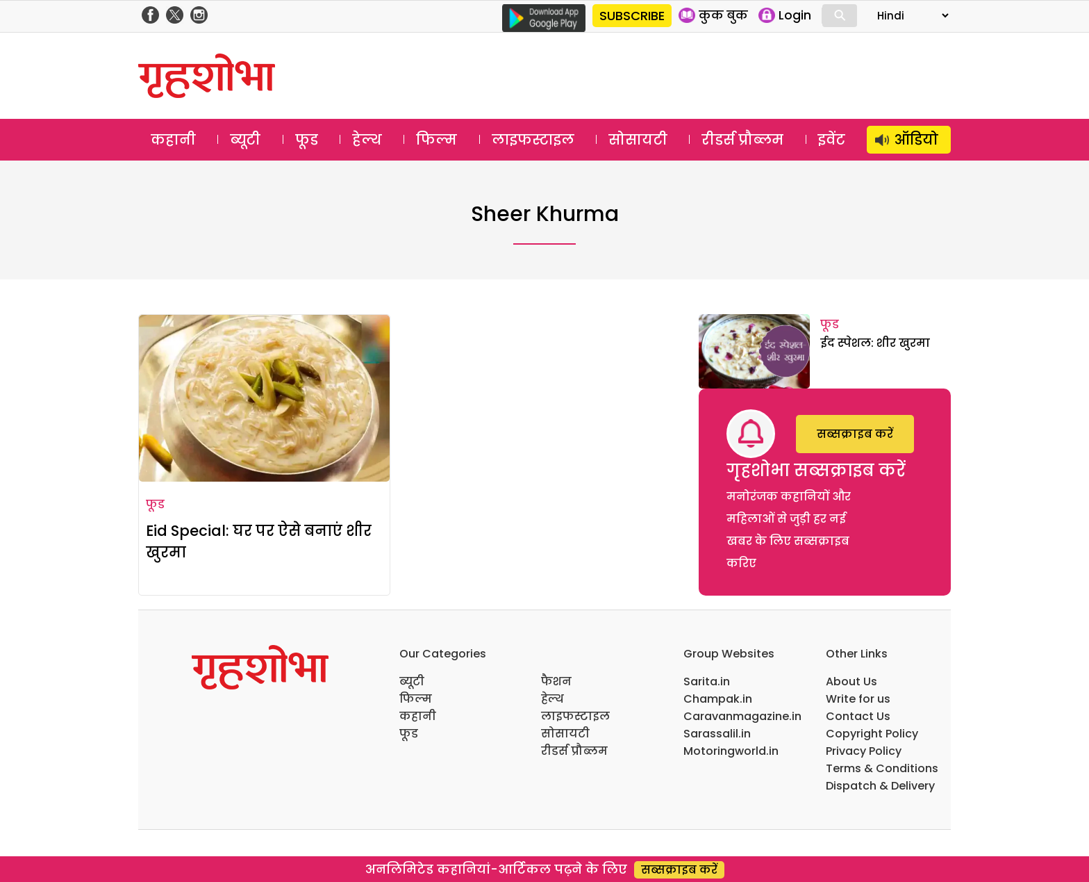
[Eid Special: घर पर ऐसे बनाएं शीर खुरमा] (264, 398)
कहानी (173, 139)
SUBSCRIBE (632, 15)
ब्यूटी (245, 139)
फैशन (556, 681)
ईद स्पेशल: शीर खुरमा (875, 343)
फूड (306, 139)
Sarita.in (706, 681)
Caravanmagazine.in (742, 716)
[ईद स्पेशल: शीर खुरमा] (754, 351)
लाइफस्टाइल (533, 139)
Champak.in (717, 699)
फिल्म (436, 139)
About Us (851, 681)
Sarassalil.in (717, 734)
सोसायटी (637, 139)
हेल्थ (367, 139)
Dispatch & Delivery (880, 786)
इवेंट (831, 139)
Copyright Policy (872, 734)
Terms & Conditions (882, 768)
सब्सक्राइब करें (855, 434)
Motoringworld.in (731, 751)
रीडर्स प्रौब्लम (742, 139)
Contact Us (858, 716)
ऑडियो (916, 139)
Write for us (858, 699)
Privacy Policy (863, 751)
